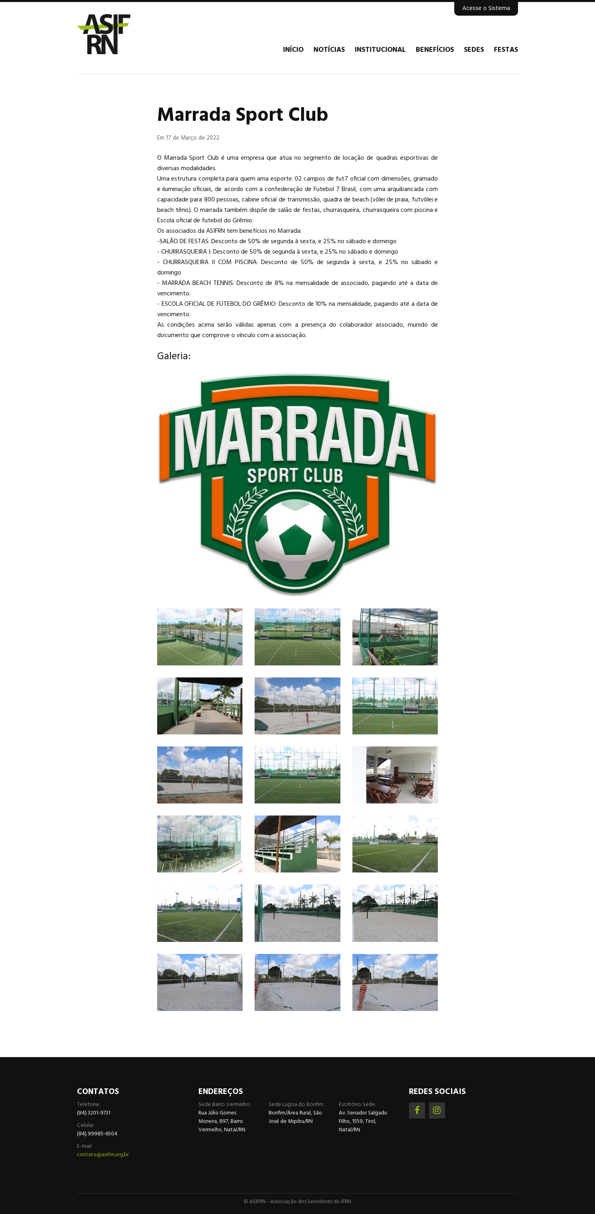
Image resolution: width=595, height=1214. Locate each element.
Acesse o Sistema (486, 8)
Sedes (474, 50)
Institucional (380, 50)
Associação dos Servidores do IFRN (125, 34)
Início (293, 50)
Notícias (329, 50)
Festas (506, 50)
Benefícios (435, 50)
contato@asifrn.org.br (103, 1155)
